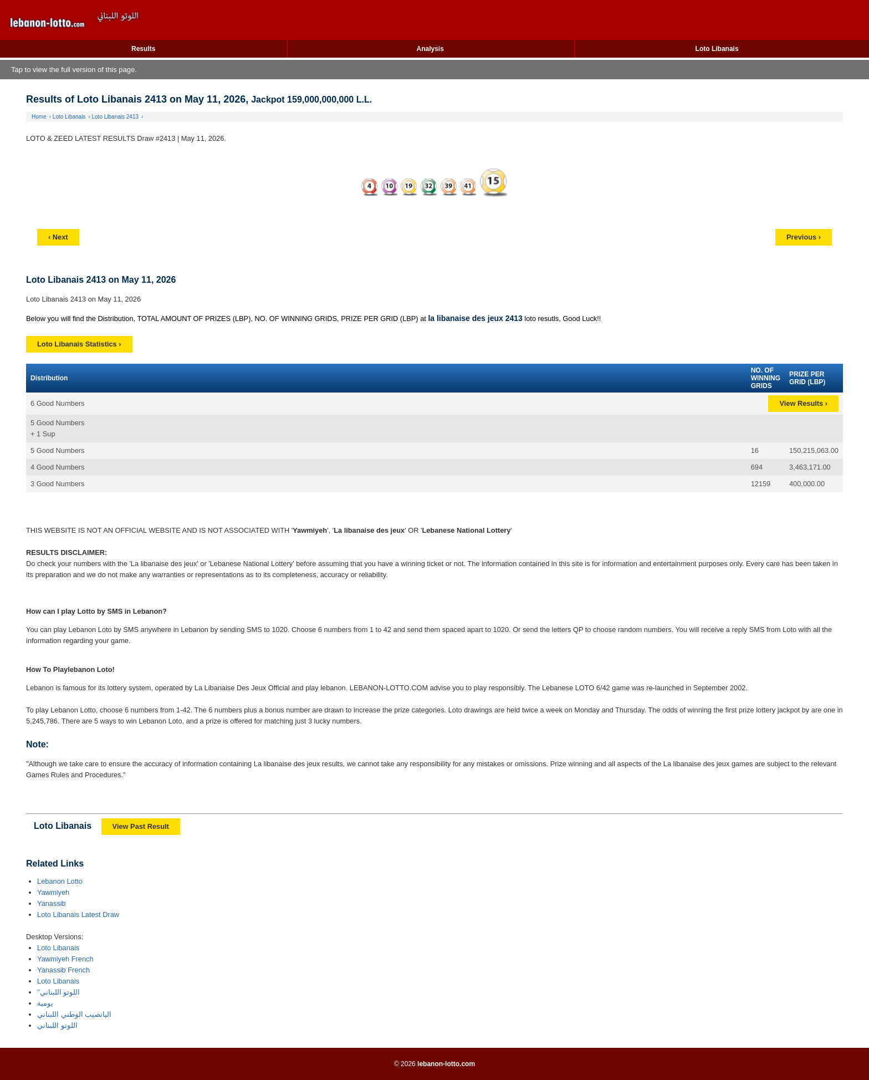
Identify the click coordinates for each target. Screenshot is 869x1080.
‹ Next (58, 237)
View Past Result (141, 826)
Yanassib (51, 903)
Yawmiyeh (53, 892)
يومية (45, 1003)
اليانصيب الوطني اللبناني (74, 1014)
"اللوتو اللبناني (58, 992)
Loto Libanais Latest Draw (78, 914)
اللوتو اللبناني (57, 1025)
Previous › (803, 237)
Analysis (429, 49)
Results (143, 49)
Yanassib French (63, 970)
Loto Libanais (717, 49)
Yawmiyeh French (65, 959)
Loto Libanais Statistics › (79, 344)
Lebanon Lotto (60, 881)
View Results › (803, 403)
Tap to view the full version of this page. (74, 69)
